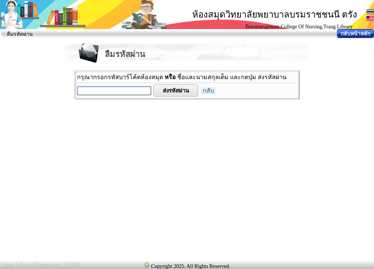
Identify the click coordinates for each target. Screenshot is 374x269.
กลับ (208, 90)
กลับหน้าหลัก (355, 34)
